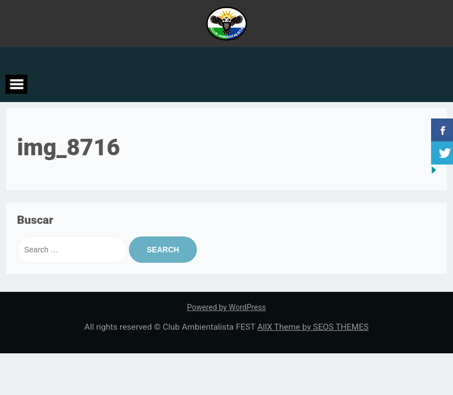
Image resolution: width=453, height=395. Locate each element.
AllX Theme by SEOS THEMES (313, 327)
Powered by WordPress (226, 307)
